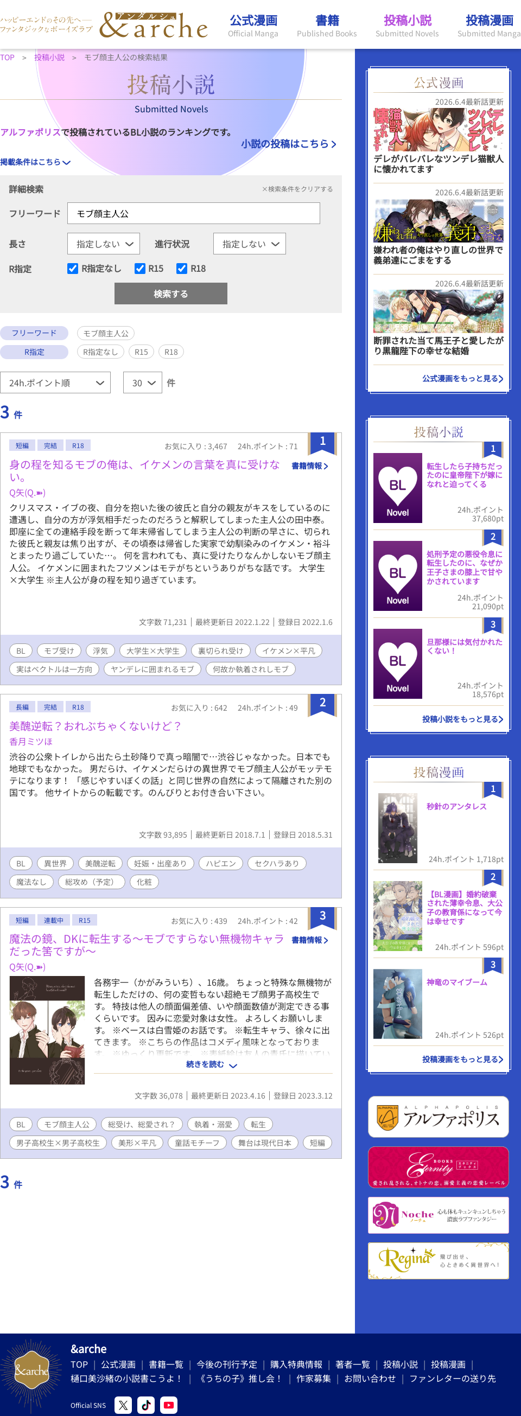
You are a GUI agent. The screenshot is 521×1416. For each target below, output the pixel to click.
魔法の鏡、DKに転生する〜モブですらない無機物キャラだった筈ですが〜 (146, 944)
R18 (198, 268)
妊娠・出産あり (160, 863)
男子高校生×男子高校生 (58, 1142)
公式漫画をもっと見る (460, 378)
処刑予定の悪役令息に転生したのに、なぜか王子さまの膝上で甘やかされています (465, 567)
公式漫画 (118, 1363)
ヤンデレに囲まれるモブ (152, 669)
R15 (155, 268)
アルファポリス (30, 131)
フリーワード (35, 213)
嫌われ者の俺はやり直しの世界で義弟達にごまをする (438, 254)
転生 (258, 1124)
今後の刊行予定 (226, 1363)
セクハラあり (277, 863)
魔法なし (31, 881)
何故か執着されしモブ (251, 669)
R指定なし (101, 268)
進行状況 (172, 243)
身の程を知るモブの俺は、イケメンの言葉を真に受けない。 (144, 470)
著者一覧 (352, 1363)
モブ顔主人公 (67, 1124)
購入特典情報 (296, 1363)
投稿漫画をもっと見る (460, 1059)
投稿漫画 (448, 1363)
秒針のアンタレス (457, 806)
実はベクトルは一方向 (54, 669)
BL (21, 650)
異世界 (55, 863)
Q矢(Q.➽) (27, 492)
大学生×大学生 (153, 650)
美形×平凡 (137, 1142)
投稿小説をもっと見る (460, 719)
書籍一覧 (166, 1363)
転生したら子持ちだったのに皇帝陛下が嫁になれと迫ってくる (465, 475)
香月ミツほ (31, 741)
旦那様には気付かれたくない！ (465, 646)
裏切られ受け (221, 650)
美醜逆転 (100, 863)
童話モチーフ (197, 1142)
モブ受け (59, 650)
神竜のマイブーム (457, 982)
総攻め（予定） (91, 881)
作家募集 (313, 1378)
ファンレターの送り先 (452, 1378)
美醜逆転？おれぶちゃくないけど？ (96, 725)
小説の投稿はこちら (285, 143)
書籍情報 (306, 465)
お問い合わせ (370, 1378)
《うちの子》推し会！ (239, 1378)
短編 (317, 1142)
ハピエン (221, 863)
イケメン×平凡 (288, 650)
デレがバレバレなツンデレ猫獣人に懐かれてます (438, 163)
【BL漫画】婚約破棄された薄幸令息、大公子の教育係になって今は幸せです (465, 908)
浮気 (100, 650)
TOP (79, 1363)
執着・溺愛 (213, 1124)
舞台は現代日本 (264, 1142)
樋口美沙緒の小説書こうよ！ (127, 1378)
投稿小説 (400, 1363)
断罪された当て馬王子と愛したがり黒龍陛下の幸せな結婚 (438, 345)
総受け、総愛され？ (142, 1124)
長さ (17, 243)
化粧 (144, 881)
